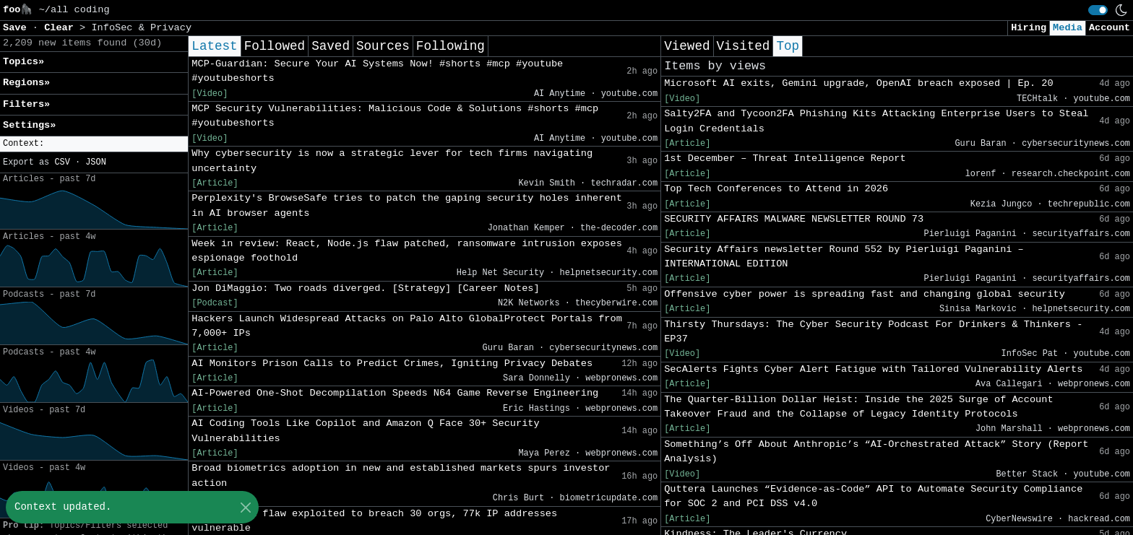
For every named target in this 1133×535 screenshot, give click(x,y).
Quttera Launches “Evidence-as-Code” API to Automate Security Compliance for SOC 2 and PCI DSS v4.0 (873, 496)
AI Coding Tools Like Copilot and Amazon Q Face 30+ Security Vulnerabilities (365, 430)
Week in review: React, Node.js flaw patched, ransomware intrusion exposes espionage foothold (406, 251)
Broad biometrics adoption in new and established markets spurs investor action (400, 475)
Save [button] (18, 27)
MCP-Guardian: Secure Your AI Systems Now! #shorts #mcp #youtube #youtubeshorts (377, 71)
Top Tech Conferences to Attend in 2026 (776, 188)
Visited (743, 46)
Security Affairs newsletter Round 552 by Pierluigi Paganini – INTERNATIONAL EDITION (844, 256)
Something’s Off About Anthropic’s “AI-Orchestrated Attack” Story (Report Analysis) (876, 451)
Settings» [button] (29, 125)
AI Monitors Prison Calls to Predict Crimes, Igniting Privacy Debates (392, 363)
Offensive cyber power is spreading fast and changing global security (864, 294)
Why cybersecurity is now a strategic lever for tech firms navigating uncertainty (392, 160)
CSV (61, 162)
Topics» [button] (23, 61)
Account (1109, 27)
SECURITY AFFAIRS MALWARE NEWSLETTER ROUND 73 (793, 219)
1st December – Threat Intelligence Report (784, 158)
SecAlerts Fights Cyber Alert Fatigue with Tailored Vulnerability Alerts (873, 369)
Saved (330, 46)
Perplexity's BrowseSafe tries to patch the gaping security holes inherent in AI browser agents (406, 205)
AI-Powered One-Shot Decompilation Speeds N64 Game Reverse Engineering (394, 393)
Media (1067, 27)
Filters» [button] (26, 104)
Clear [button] (61, 27)
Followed (274, 46)
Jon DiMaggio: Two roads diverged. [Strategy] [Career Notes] (365, 288)
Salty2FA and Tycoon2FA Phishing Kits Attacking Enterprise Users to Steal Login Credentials (876, 121)
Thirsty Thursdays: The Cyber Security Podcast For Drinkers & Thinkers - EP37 (873, 331)
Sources (383, 46)
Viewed (687, 46)
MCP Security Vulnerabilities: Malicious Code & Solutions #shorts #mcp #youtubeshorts (394, 116)
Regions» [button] (26, 82)
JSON (95, 162)
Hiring (1028, 27)
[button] (94, 144)
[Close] (245, 507)
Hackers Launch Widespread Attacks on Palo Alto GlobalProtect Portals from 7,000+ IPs (406, 326)
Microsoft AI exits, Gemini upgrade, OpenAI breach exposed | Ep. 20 (858, 83)
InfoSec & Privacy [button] (141, 27)
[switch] (1098, 10)
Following (450, 46)
